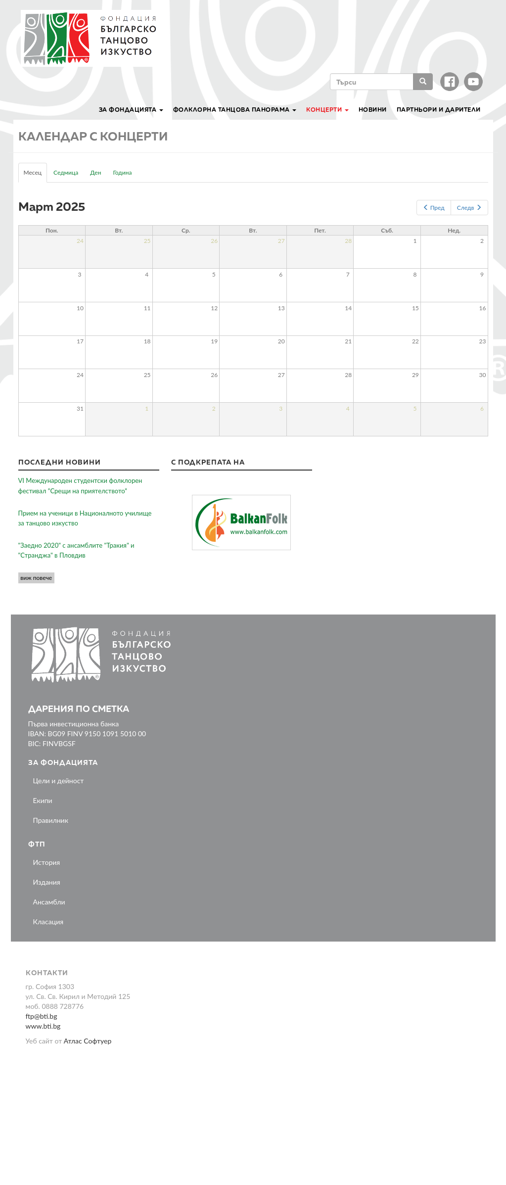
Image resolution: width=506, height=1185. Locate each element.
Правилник (50, 820)
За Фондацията (131, 109)
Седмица (65, 172)
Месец (35, 175)
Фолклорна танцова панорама (235, 109)
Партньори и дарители (439, 109)
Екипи (42, 800)
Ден (95, 172)
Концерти (327, 109)
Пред (434, 207)
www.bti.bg (43, 1026)
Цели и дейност (58, 780)
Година (122, 172)
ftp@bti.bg (41, 1016)
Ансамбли (49, 902)
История (46, 862)
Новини (373, 109)
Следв (469, 207)
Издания (46, 882)
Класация (48, 921)
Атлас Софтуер (88, 1041)
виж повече (36, 577)
